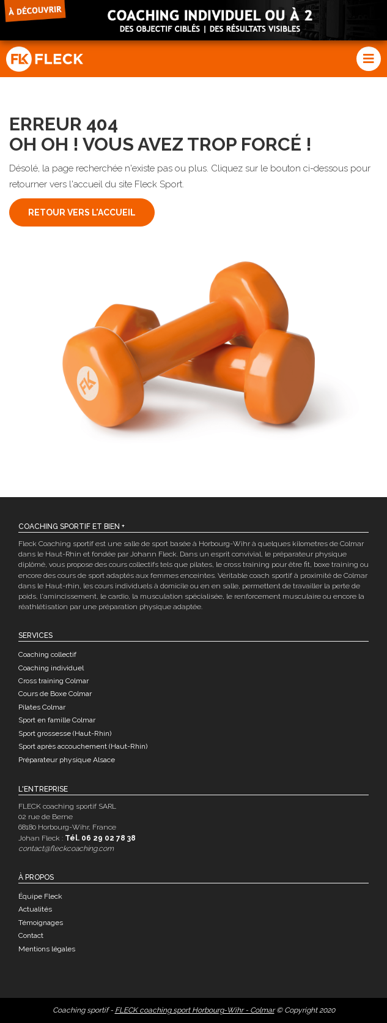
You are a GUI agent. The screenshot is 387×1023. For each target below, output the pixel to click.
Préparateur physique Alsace (66, 759)
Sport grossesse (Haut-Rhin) (64, 733)
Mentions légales (46, 949)
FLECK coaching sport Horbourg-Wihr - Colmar (195, 1010)
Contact (30, 935)
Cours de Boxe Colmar (55, 693)
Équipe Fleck (40, 896)
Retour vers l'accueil (82, 212)
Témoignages (40, 922)
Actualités (35, 909)
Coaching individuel (51, 668)
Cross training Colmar (53, 680)
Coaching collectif (47, 654)
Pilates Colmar (41, 707)
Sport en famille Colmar (56, 720)
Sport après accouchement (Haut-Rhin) (82, 746)
